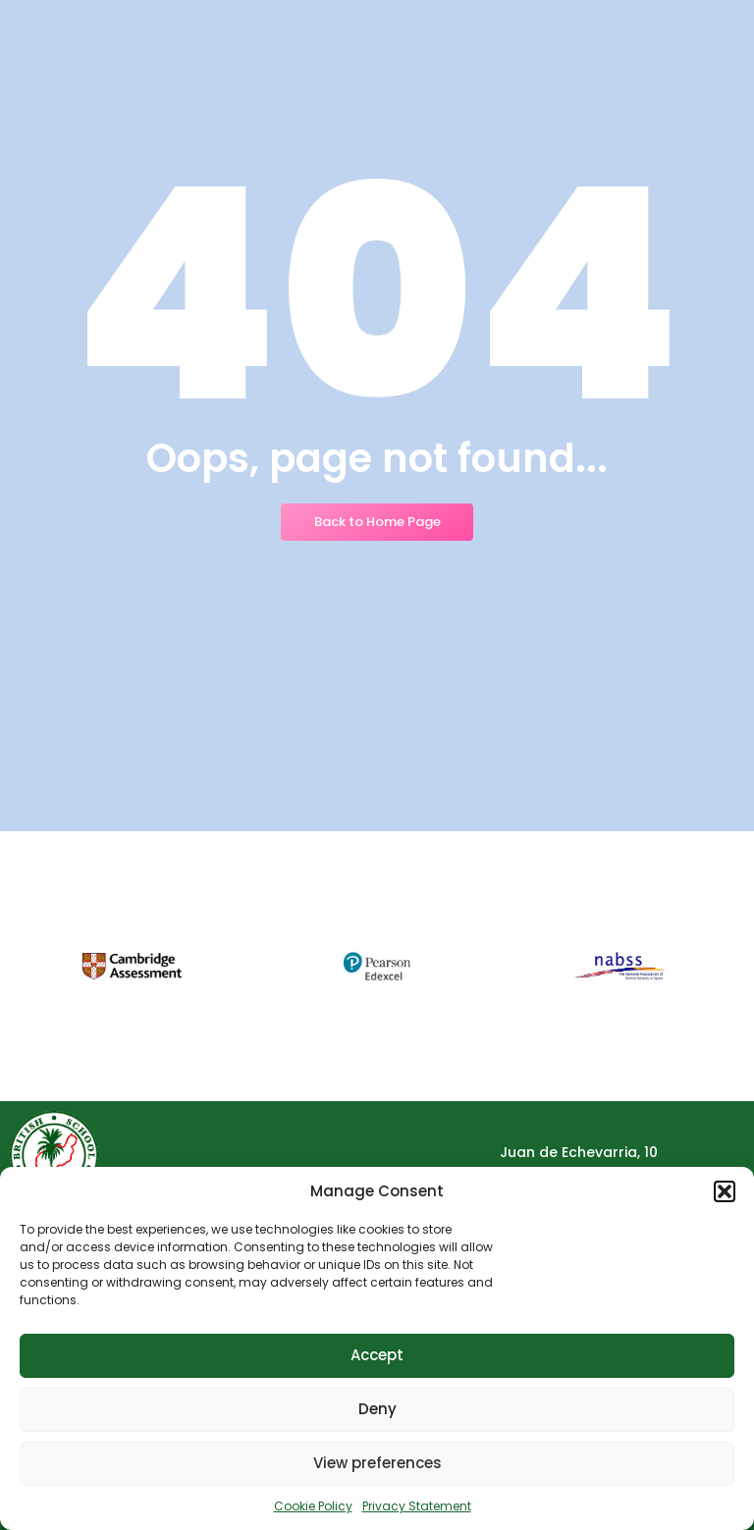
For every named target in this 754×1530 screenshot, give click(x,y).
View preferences (377, 1462)
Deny (377, 1408)
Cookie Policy (313, 1506)
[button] (724, 1191)
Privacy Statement (416, 1506)
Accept (377, 1355)
